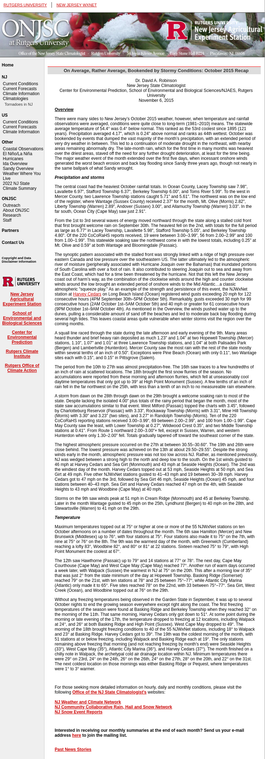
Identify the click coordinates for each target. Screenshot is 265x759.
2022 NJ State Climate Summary (19, 186)
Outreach (11, 205)
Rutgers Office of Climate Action (22, 368)
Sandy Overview (18, 168)
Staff (7, 220)
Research (12, 215)
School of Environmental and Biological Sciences (22, 318)
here (76, 735)
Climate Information (21, 93)
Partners (10, 230)
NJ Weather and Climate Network (88, 702)
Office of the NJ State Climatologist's (109, 692)
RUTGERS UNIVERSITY (25, 5)
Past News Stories (73, 749)
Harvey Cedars (87, 294)
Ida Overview (15, 163)
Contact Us (13, 242)
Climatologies (15, 98)
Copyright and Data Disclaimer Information (19, 259)
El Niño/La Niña (17, 153)
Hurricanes (13, 158)
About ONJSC (16, 210)
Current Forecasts (20, 88)
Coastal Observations (23, 148)
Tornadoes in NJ (19, 104)
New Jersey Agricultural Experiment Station (22, 299)
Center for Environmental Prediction (22, 337)
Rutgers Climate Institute (22, 354)
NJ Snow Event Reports (78, 712)
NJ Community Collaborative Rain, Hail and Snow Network (113, 707)
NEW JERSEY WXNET (76, 5)
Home (7, 65)
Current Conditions (20, 83)
